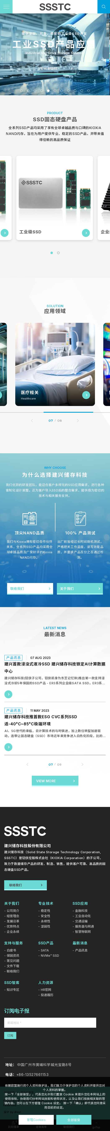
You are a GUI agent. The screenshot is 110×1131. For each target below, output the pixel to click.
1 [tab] (21, 90)
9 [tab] (75, 90)
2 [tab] (28, 90)
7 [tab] (61, 90)
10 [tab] (82, 90)
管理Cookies (36, 1120)
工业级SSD (31, 232)
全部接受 (73, 1120)
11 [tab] (88, 90)
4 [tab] (41, 90)
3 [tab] (35, 90)
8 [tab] (68, 90)
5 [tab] (48, 90)
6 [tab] (55, 90)
